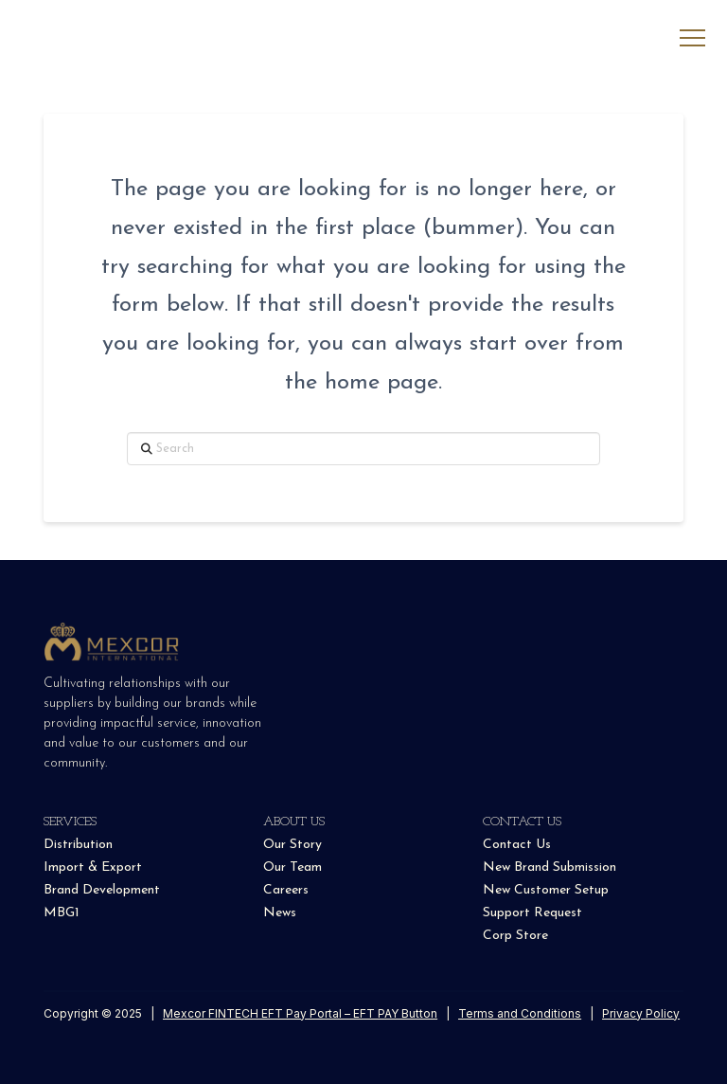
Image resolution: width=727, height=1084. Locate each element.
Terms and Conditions (519, 1013)
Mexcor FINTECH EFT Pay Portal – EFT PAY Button (300, 1013)
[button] (692, 38)
